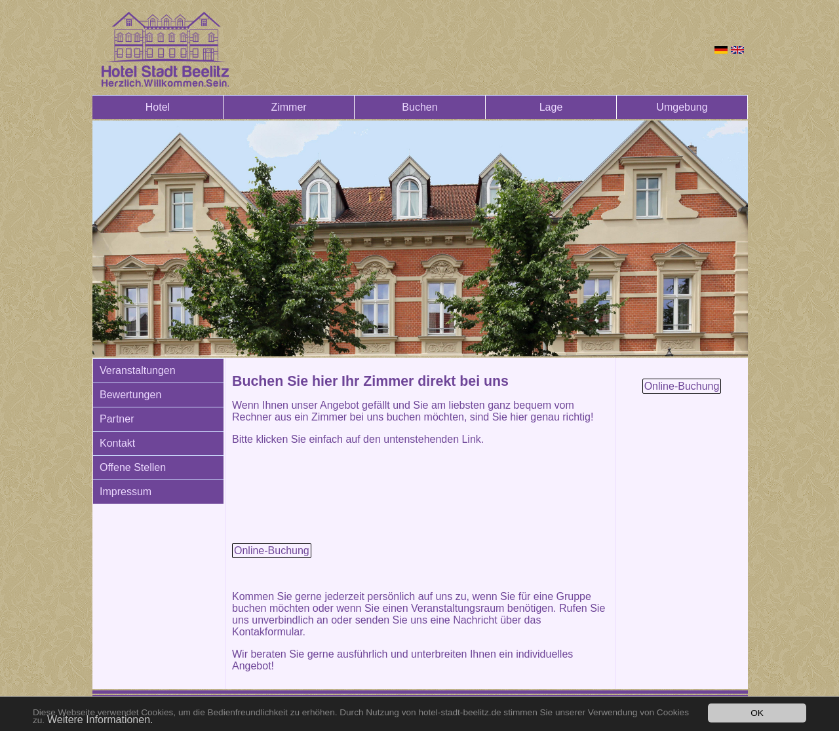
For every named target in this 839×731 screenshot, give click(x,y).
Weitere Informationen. (100, 719)
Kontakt (117, 443)
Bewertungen (130, 394)
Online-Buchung (271, 550)
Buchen (419, 107)
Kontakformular (267, 631)
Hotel (158, 107)
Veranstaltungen (138, 370)
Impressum (125, 491)
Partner (117, 418)
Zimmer (288, 107)
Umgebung (681, 107)
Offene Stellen (133, 467)
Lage (551, 107)
